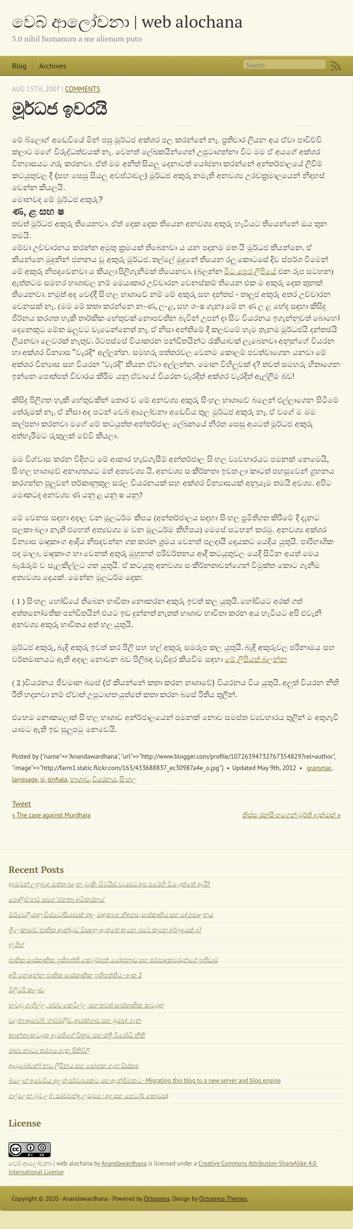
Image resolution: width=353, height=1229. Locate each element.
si (42, 779)
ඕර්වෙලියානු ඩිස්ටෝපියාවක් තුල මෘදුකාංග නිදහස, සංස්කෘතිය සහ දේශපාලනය (111, 915)
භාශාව (80, 779)
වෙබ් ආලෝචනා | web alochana (127, 21)
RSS (336, 66)
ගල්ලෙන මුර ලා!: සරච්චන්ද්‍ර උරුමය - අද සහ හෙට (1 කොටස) (88, 1096)
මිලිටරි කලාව (26, 990)
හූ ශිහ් (16, 945)
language (25, 779)
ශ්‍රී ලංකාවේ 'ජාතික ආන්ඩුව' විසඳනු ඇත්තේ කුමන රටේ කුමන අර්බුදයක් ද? (105, 930)
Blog (19, 66)
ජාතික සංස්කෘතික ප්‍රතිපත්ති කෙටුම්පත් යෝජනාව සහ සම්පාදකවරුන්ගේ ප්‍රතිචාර (113, 960)
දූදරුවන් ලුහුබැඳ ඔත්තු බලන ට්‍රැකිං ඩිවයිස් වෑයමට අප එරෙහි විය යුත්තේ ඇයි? (109, 884)
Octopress (157, 1199)
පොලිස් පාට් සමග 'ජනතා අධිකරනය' (57, 899)
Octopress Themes (223, 1199)
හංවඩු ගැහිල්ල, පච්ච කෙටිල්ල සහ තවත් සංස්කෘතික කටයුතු (86, 1005)
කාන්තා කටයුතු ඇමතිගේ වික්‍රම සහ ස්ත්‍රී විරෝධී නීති (77, 1035)
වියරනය (104, 779)
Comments (82, 88)
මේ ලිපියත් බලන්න (256, 659)
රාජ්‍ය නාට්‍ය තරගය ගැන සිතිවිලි (49, 1050)
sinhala (57, 779)
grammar (319, 767)
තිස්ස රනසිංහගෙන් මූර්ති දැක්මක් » (291, 815)
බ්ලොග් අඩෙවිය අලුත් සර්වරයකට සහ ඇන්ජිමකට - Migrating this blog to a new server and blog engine (144, 1081)
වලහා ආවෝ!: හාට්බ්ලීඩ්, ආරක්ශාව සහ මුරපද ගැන (75, 1020)
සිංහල (127, 779)
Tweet (21, 803)
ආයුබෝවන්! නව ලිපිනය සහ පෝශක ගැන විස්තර (73, 1066)
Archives (52, 66)
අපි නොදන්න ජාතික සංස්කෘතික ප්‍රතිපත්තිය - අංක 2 (75, 975)
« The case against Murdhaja (51, 815)
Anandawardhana (124, 1163)
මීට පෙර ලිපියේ (250, 271)
